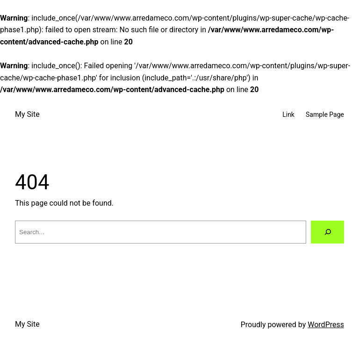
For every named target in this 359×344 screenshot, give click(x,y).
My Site (27, 114)
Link (288, 114)
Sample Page (325, 114)
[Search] (327, 232)
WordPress (326, 324)
